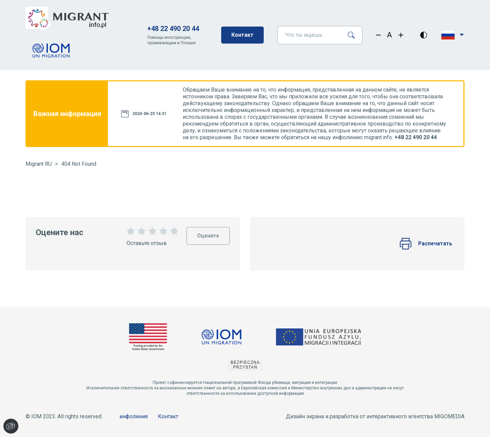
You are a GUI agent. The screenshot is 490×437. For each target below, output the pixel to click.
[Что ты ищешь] (309, 35)
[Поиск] (353, 35)
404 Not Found (78, 164)
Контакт (242, 35)
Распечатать (425, 243)
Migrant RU (39, 164)
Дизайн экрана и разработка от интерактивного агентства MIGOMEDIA (375, 416)
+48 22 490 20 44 (173, 29)
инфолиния (133, 416)
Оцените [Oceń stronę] (207, 233)
